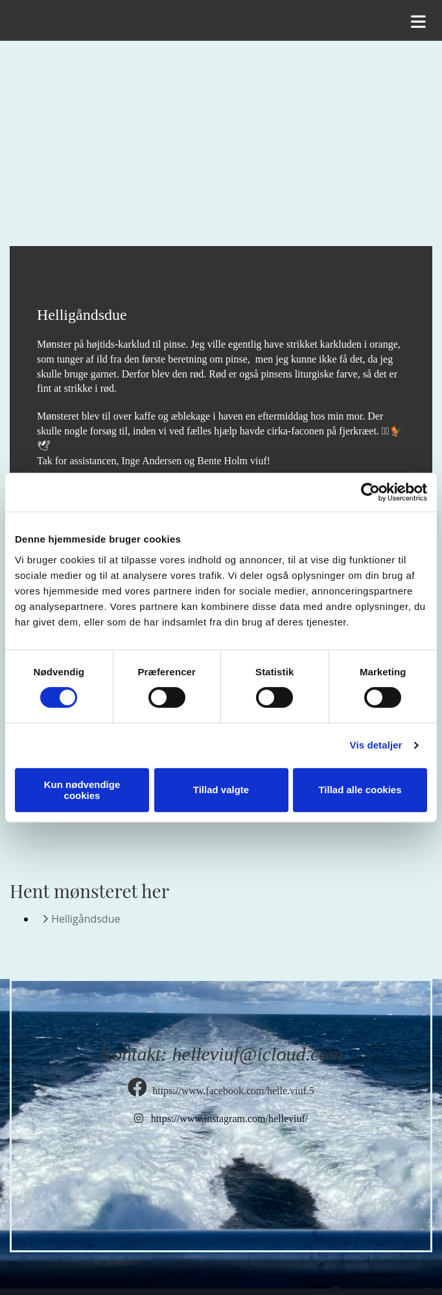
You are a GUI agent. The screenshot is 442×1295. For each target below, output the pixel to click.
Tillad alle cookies (359, 789)
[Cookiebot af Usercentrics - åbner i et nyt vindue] (370, 492)
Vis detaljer (376, 744)
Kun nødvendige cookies (82, 790)
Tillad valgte (221, 789)
